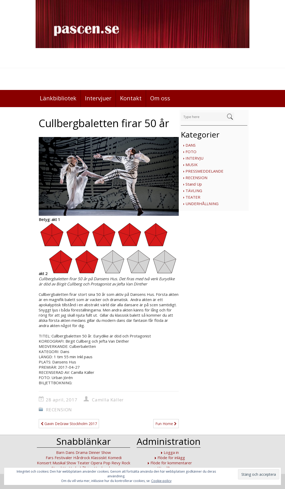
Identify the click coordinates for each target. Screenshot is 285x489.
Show (71, 462)
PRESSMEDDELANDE (204, 171)
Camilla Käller (108, 400)
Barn (60, 452)
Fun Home (166, 423)
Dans (70, 452)
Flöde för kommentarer (171, 462)
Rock (126, 462)
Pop (106, 462)
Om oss (160, 98)
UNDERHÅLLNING (201, 203)
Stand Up (193, 184)
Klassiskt (99, 457)
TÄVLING (193, 190)
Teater (83, 462)
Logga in (171, 452)
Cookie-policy (161, 481)
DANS (190, 145)
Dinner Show (100, 452)
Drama (82, 452)
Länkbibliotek (58, 98)
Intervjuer (98, 98)
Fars (50, 457)
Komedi (115, 457)
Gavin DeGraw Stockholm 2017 (69, 423)
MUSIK (191, 164)
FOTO (190, 151)
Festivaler (63, 457)
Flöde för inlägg (171, 457)
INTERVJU (194, 158)
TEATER (192, 197)
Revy (116, 462)
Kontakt (131, 98)
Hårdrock (81, 457)
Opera (96, 462)
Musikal (58, 462)
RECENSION (196, 177)
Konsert (44, 462)
